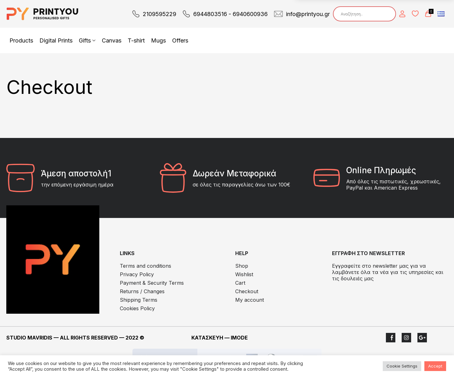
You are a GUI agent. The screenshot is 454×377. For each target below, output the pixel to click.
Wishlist (244, 274)
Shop (241, 266)
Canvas (111, 40)
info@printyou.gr (308, 14)
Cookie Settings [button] (402, 365)
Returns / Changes (142, 291)
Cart (240, 283)
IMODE (239, 337)
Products (21, 40)
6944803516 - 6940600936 (230, 14)
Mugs (158, 40)
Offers (180, 40)
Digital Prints (56, 40)
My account (249, 300)
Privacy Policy (137, 274)
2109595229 (159, 14)
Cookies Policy (137, 308)
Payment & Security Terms (152, 283)
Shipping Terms (138, 300)
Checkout (246, 291)
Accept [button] (435, 365)
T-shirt (136, 40)
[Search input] (366, 13)
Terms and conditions (145, 266)
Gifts (85, 40)
